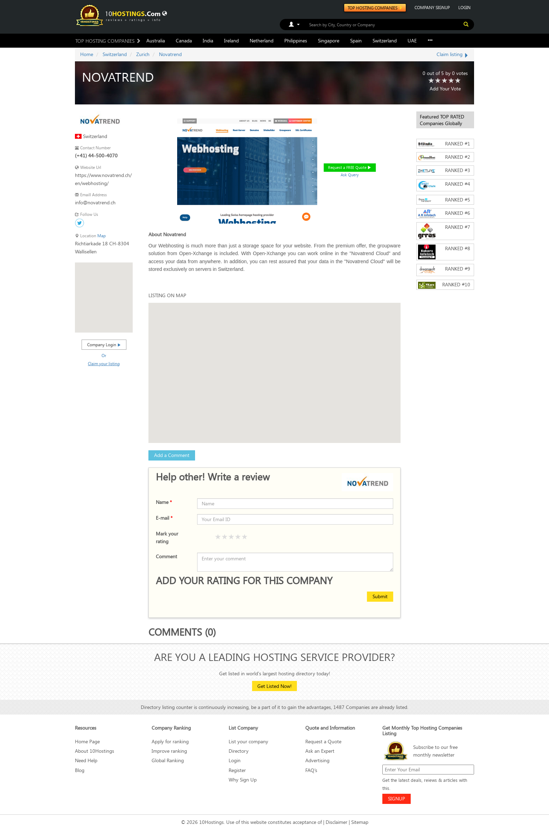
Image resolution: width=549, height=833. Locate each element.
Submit (380, 596)
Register (237, 770)
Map (101, 235)
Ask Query (350, 174)
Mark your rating (167, 537)
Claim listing (453, 54)
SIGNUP (396, 798)
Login (235, 760)
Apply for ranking (170, 741)
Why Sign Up (243, 779)
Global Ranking (168, 760)
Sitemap (359, 822)
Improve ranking (169, 750)
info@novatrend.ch (95, 202)
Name (164, 502)
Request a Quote (323, 741)
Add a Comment (171, 455)
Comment (166, 556)
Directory (239, 750)
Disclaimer (336, 822)
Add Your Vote (445, 88)
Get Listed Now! (274, 686)
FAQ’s (311, 770)
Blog (79, 770)
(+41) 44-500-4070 (96, 155)
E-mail (164, 517)
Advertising (317, 760)
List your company (248, 741)
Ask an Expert (319, 750)
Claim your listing (104, 363)
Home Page (87, 741)
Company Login (104, 344)
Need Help (86, 760)
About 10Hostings (94, 750)
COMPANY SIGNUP (432, 7)
